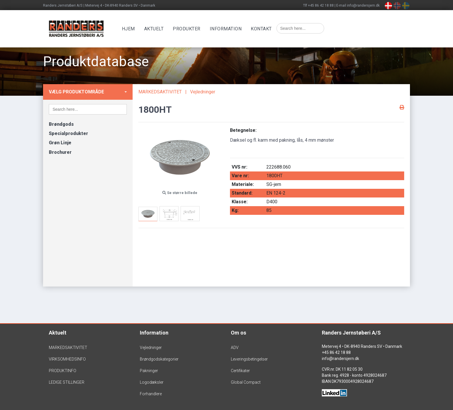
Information (227, 29)
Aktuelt (155, 29)
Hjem (129, 29)
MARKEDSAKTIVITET (160, 92)
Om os (238, 333)
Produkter (188, 29)
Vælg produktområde (76, 92)
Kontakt (262, 29)
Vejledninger (202, 92)
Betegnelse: (243, 130)
